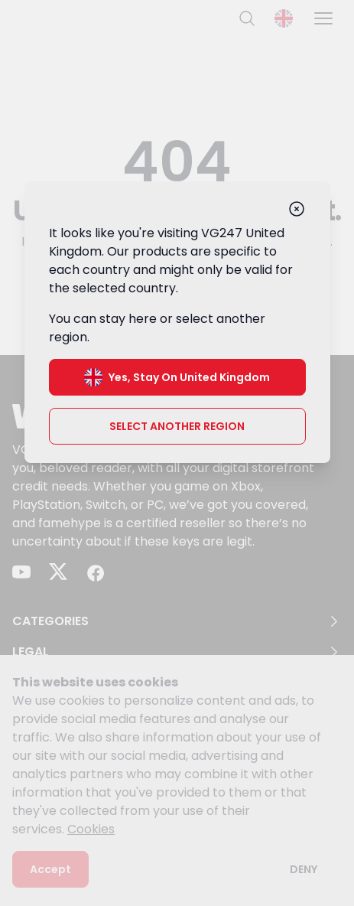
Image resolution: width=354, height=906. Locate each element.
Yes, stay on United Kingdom (177, 377)
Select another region (177, 426)
